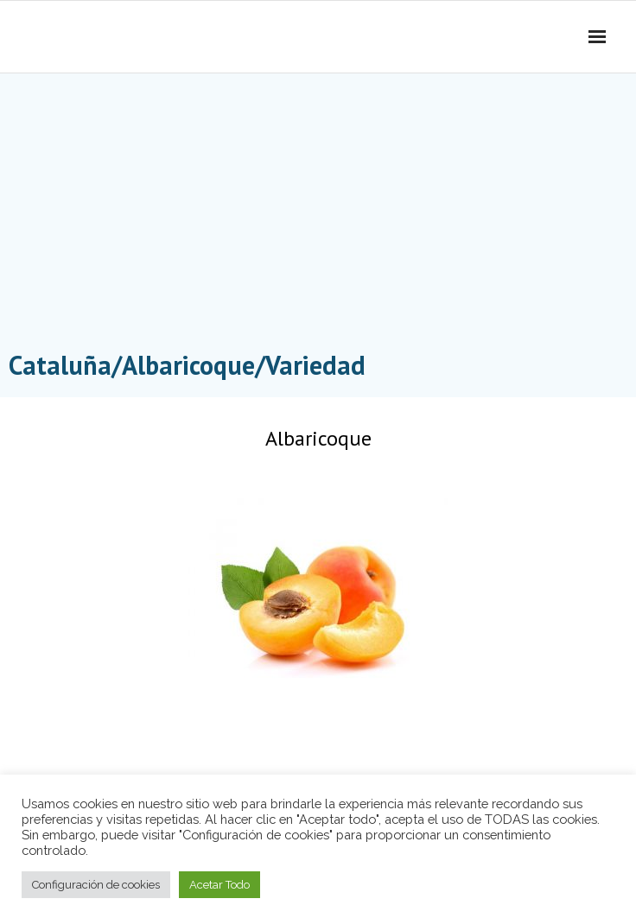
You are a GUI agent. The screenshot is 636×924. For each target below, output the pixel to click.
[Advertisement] (318, 216)
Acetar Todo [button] (219, 884)
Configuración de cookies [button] (96, 884)
